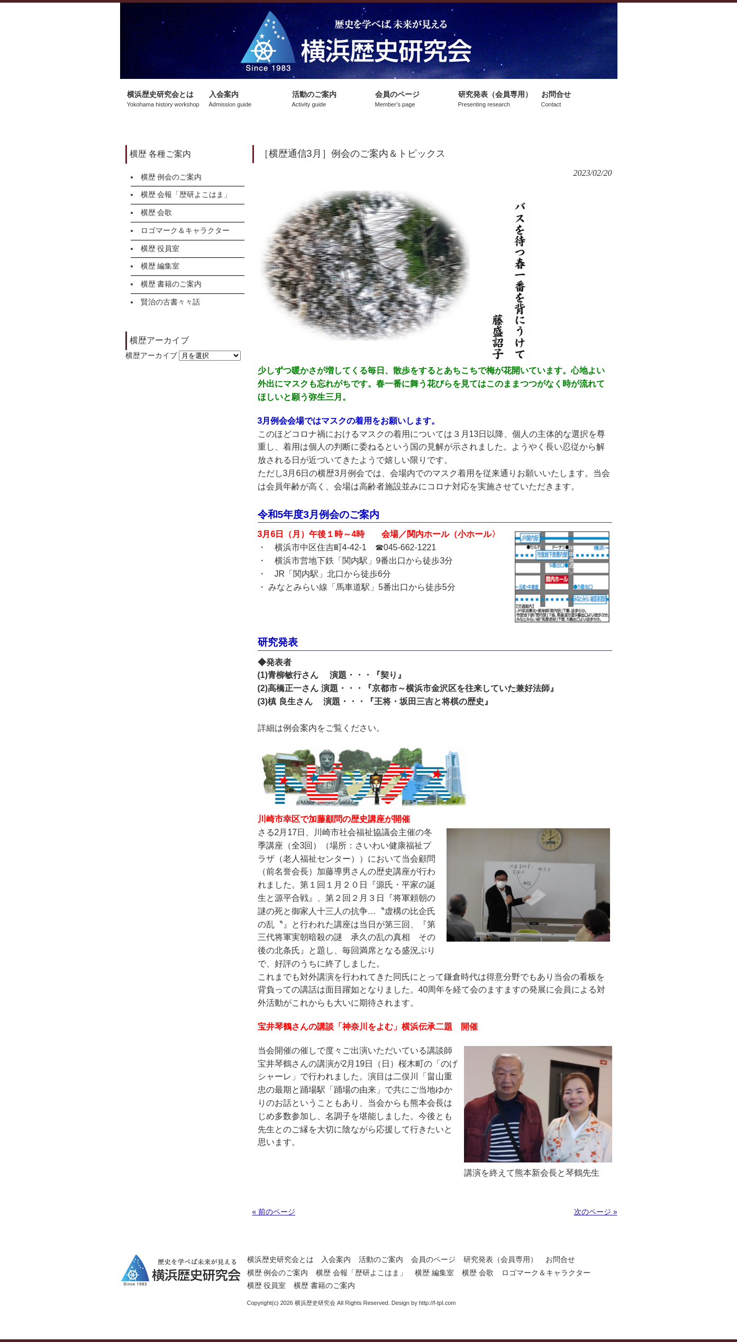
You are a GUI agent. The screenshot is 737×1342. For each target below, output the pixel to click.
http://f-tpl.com (437, 1303)
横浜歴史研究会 (368, 41)
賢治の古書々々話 (170, 302)
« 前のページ (274, 1211)
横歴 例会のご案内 (171, 177)
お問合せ (560, 1259)
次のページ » (595, 1211)
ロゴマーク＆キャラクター (185, 230)
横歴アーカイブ (151, 355)
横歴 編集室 (160, 266)
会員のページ (433, 1259)
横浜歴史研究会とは (280, 1259)
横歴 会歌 (156, 212)
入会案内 (336, 1259)
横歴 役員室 (160, 248)
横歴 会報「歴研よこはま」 (186, 194)
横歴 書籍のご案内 (171, 284)
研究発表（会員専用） (500, 1259)
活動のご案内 (381, 1259)
